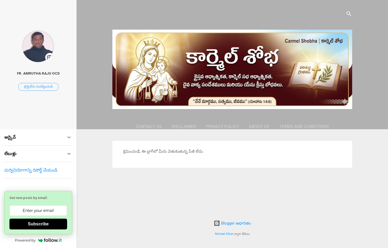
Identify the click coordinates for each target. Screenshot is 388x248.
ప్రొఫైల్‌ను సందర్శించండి (38, 86)
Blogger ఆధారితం (232, 223)
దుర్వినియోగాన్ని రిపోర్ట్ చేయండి (30, 170)
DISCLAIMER (184, 126)
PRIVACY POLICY (222, 126)
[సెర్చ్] (349, 14)
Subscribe (38, 224)
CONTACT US (149, 126)
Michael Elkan (224, 234)
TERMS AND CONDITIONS (304, 126)
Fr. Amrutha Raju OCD (38, 73)
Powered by (38, 240)
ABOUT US (259, 126)
